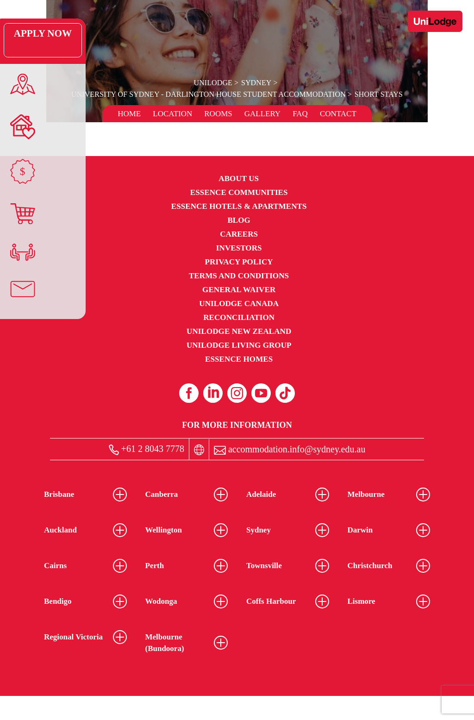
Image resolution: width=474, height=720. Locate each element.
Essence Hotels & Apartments (239, 206)
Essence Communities (239, 192)
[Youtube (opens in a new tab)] (261, 393)
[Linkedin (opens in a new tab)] (213, 393)
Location (172, 113)
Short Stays (377, 94)
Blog (238, 220)
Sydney (256, 83)
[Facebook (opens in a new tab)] (189, 393)
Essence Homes (239, 359)
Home (129, 113)
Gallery (262, 113)
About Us (238, 178)
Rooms (218, 113)
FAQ (300, 113)
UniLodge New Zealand (239, 331)
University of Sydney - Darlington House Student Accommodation (208, 94)
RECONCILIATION (238, 317)
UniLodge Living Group (239, 345)
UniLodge (213, 83)
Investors (239, 248)
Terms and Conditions (239, 275)
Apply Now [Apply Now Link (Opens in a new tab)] (20, 40)
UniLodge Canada (239, 303)
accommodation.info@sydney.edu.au (289, 449)
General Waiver (238, 289)
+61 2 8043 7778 (146, 449)
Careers (239, 234)
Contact (338, 113)
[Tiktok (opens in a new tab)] (285, 393)
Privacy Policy (239, 261)
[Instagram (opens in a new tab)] (237, 393)
